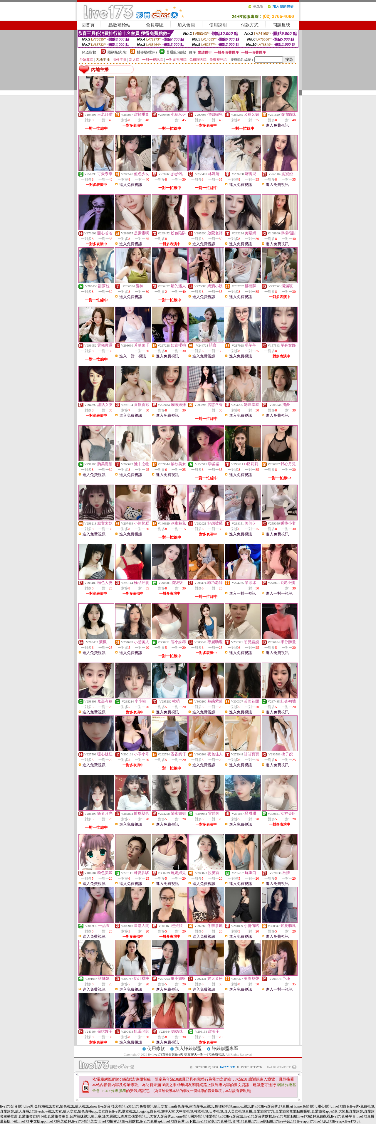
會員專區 (155, 25)
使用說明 (218, 25)
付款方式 (249, 25)
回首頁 (88, 25)
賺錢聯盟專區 (225, 1048)
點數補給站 (119, 25)
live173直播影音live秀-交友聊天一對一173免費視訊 (188, 1054)
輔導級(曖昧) (147, 52)
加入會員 (186, 25)
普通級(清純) (176, 52)
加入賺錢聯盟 (188, 1048)
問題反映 (281, 25)
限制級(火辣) (117, 52)
